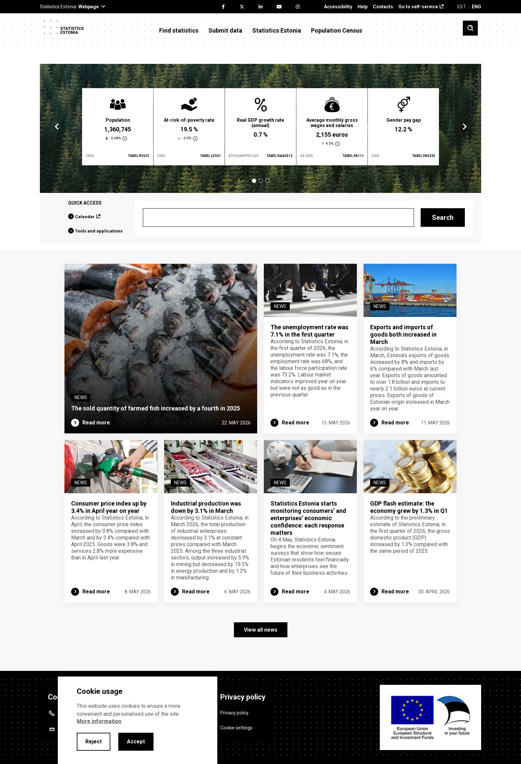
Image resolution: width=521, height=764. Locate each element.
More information (99, 721)
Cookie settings (236, 727)
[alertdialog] (137, 720)
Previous (56, 126)
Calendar (85, 216)
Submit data (225, 30)
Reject (93, 741)
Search (443, 218)
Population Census (336, 30)
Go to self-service (418, 6)
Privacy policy (234, 712)
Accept (136, 741)
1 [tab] (254, 181)
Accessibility (338, 6)
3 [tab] (267, 181)
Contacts (383, 6)
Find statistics (178, 30)
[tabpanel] (117, 126)
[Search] (278, 217)
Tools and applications (99, 231)
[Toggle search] (470, 28)
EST (461, 6)
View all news (260, 630)
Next (464, 126)
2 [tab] (261, 181)
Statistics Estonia (276, 30)
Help (362, 6)
